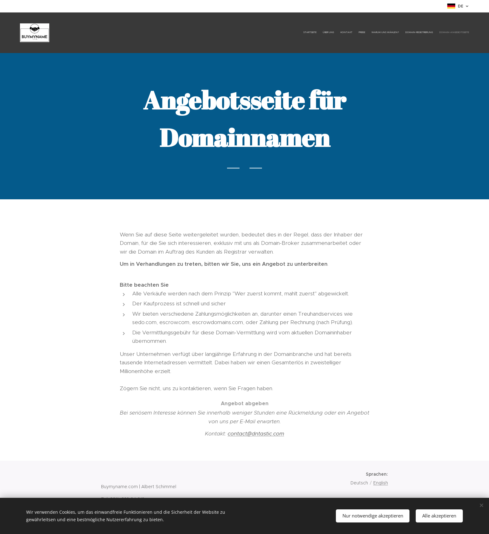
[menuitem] (432, 33)
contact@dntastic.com (256, 433)
